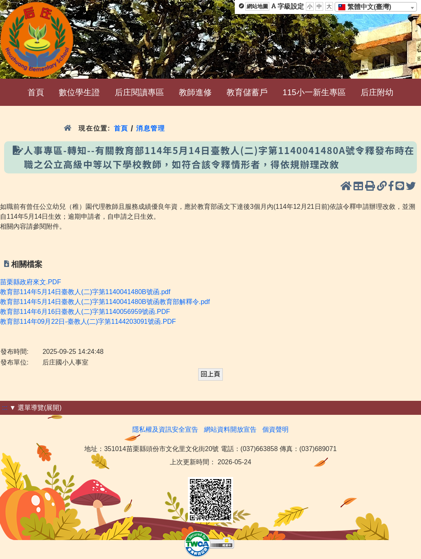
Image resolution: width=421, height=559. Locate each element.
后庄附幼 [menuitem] (377, 92)
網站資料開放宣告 (230, 429)
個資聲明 (275, 429)
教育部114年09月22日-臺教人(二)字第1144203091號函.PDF (88, 321)
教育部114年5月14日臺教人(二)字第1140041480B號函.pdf (85, 291)
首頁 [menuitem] (36, 92)
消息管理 (151, 128)
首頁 (121, 128)
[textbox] (367, 7)
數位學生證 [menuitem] (79, 92)
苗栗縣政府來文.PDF (30, 281)
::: (4, 407)
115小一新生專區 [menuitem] (313, 92)
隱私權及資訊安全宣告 (165, 429)
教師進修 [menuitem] (195, 92)
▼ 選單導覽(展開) (35, 407)
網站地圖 (257, 6)
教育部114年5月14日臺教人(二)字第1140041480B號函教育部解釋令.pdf (105, 301)
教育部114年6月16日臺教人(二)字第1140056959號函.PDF (85, 311)
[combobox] (376, 7)
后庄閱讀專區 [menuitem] (139, 92)
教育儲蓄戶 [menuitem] (247, 92)
